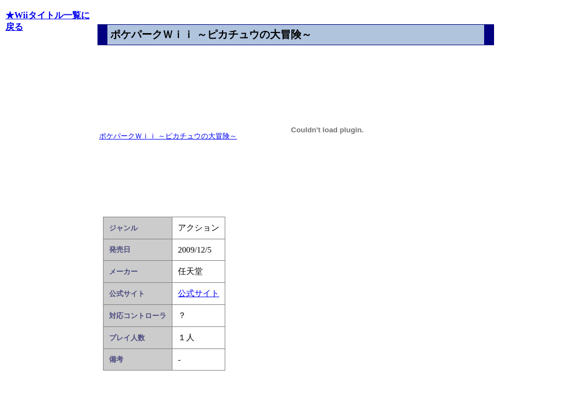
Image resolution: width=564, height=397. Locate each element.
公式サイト (198, 293)
